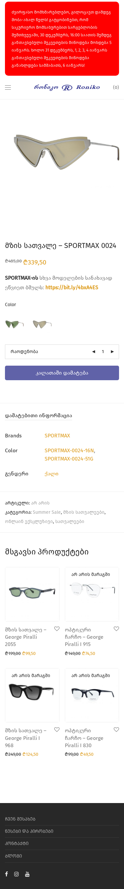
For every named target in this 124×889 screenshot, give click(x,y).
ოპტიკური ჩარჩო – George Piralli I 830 (84, 737)
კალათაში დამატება (62, 373)
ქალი (52, 473)
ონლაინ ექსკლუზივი (29, 521)
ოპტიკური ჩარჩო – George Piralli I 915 (84, 637)
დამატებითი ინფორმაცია (38, 415)
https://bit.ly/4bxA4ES (71, 287)
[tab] (62, 415)
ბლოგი (13, 856)
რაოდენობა (24, 351)
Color (10, 304)
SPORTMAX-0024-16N (69, 450)
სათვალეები (69, 521)
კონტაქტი (16, 843)
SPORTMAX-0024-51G (69, 459)
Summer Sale (47, 512)
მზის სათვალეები (83, 512)
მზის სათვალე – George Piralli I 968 (25, 737)
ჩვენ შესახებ (20, 819)
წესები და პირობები (29, 831)
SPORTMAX (57, 435)
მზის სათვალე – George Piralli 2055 (25, 637)
